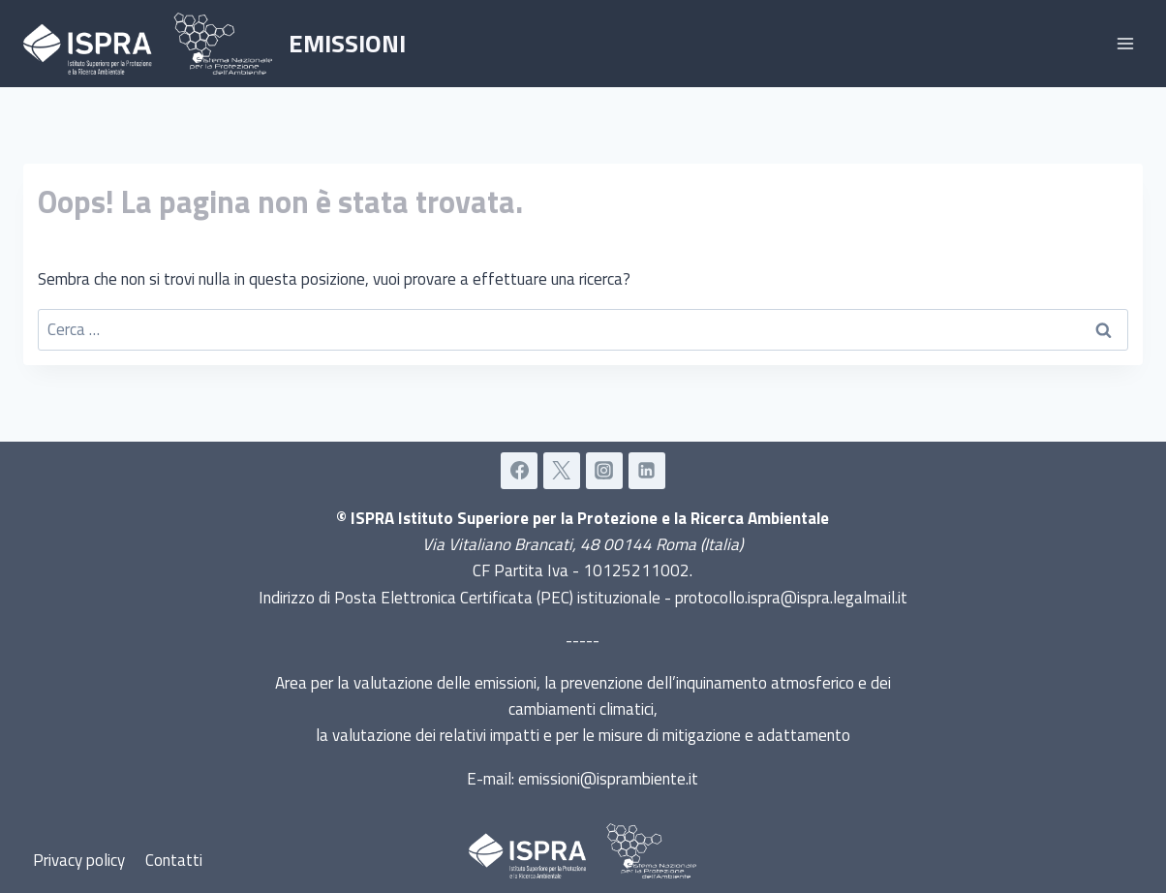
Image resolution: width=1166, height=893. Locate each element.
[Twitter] (561, 470)
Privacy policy (79, 860)
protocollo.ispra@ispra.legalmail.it (791, 597)
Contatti (173, 860)
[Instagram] (604, 470)
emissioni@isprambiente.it (608, 778)
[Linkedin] (647, 470)
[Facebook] (519, 470)
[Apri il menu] (1125, 43)
